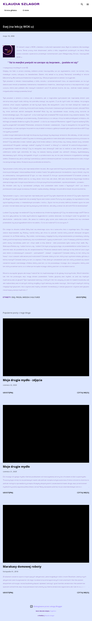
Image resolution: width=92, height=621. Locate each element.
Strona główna (9, 10)
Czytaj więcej (83, 392)
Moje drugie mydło (16, 466)
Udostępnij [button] (81, 297)
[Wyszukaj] (81, 4)
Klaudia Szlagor (21, 4)
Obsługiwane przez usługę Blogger (46, 606)
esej (13, 297)
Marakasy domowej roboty (22, 566)
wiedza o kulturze (31, 297)
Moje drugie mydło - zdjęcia (22, 380)
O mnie (24, 10)
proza (19, 297)
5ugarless (53, 611)
